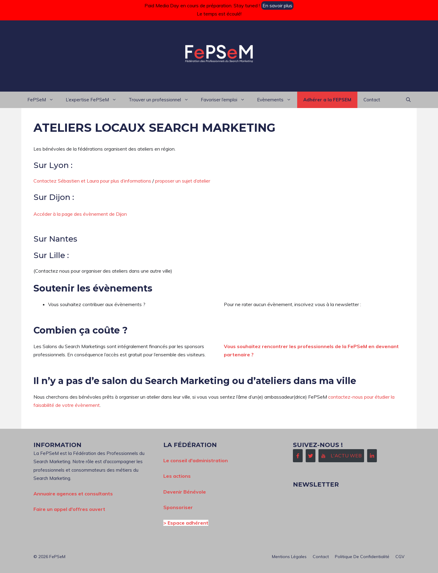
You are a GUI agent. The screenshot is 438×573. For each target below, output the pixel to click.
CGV (400, 556)
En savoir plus (277, 5)
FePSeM (43, 100)
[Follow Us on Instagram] (341, 455)
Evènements (277, 100)
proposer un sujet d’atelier (182, 181)
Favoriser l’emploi (226, 100)
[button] (408, 100)
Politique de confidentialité (362, 556)
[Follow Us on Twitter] (310, 455)
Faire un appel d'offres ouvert (69, 509)
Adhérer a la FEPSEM (327, 100)
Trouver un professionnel (162, 100)
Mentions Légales (289, 556)
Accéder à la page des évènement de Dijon (80, 214)
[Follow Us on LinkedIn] (372, 455)
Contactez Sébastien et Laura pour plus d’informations (92, 181)
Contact (371, 100)
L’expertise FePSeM (94, 100)
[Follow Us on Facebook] (298, 455)
